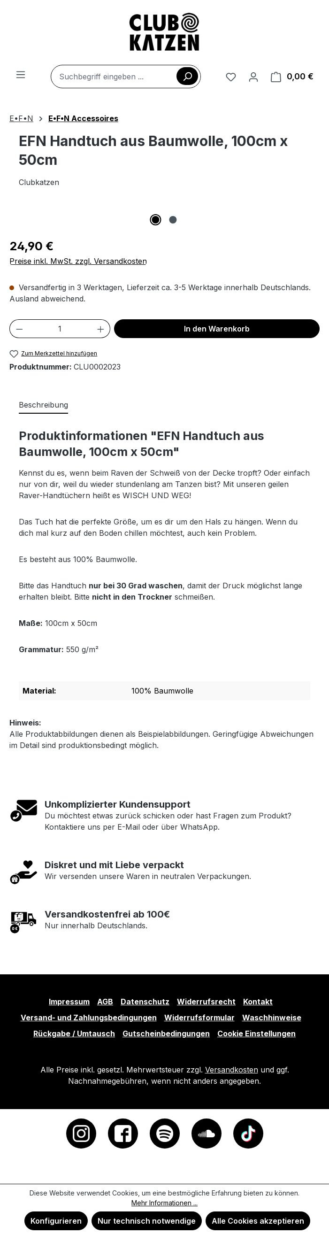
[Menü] (20, 74)
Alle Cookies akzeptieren (258, 1221)
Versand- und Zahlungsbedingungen (89, 1017)
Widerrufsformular (199, 1017)
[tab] (43, 405)
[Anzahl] (60, 328)
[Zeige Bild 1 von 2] (156, 220)
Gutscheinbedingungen (166, 1033)
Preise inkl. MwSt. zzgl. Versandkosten (78, 261)
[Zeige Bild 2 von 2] (173, 220)
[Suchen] (187, 76)
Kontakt (258, 1001)
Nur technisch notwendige (147, 1221)
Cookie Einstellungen (256, 1033)
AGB (105, 1001)
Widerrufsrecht (206, 1001)
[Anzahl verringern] (19, 328)
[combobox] (125, 76)
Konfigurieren (56, 1221)
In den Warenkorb (217, 328)
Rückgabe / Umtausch (74, 1033)
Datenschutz (145, 1001)
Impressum (69, 1001)
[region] (164, 216)
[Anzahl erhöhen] (101, 328)
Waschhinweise (271, 1017)
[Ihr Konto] (253, 76)
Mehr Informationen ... (164, 1203)
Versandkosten (231, 1069)
